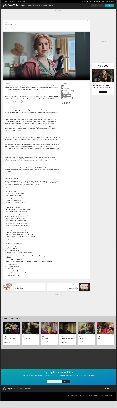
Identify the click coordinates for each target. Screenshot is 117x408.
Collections (44, 5)
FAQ (80, 395)
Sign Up (66, 381)
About (90, 395)
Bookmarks (97, 1)
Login (84, 1)
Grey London (12, 28)
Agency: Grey (7, 342)
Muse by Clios (21, 1)
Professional (30, 5)
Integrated (66, 95)
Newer (17, 285)
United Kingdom (67, 90)
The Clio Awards (12, 1)
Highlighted (23, 5)
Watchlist (50, 5)
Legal (102, 395)
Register (90, 1)
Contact (85, 395)
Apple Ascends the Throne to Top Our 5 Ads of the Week (101, 84)
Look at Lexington (73, 288)
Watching (105, 1)
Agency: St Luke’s (102, 341)
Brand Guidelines (109, 395)
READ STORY (102, 92)
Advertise (96, 395)
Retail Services (67, 98)
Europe (65, 93)
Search (109, 5)
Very (6, 22)
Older (75, 285)
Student (37, 5)
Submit (111, 1)
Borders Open (19, 288)
